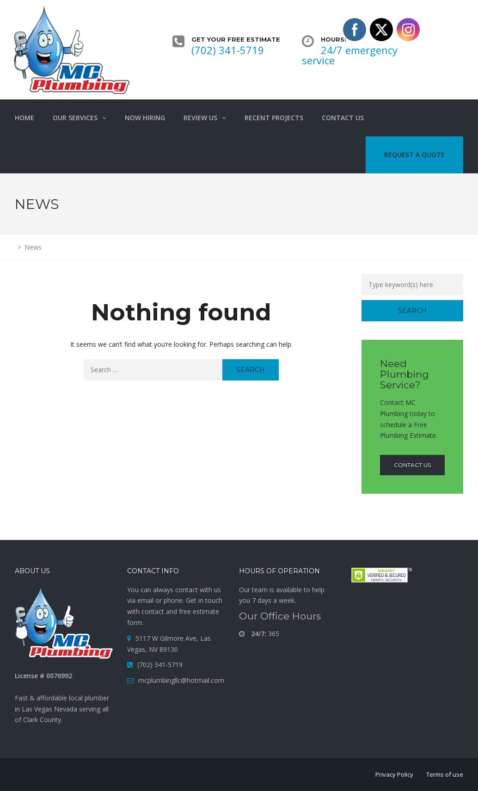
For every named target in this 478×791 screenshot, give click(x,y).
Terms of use (444, 774)
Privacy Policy (394, 774)
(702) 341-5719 (227, 50)
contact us (412, 464)
